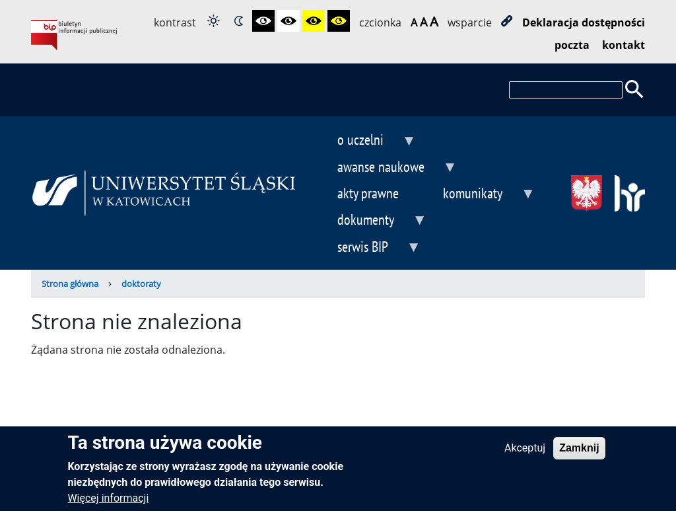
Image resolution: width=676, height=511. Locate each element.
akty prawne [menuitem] (368, 192)
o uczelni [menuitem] (366, 141)
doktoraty (141, 284)
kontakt (623, 45)
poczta (572, 45)
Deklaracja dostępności (583, 22)
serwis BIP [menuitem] (368, 248)
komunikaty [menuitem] (478, 194)
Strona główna (70, 284)
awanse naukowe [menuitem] (386, 168)
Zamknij (579, 453)
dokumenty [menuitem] (371, 221)
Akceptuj (524, 454)
